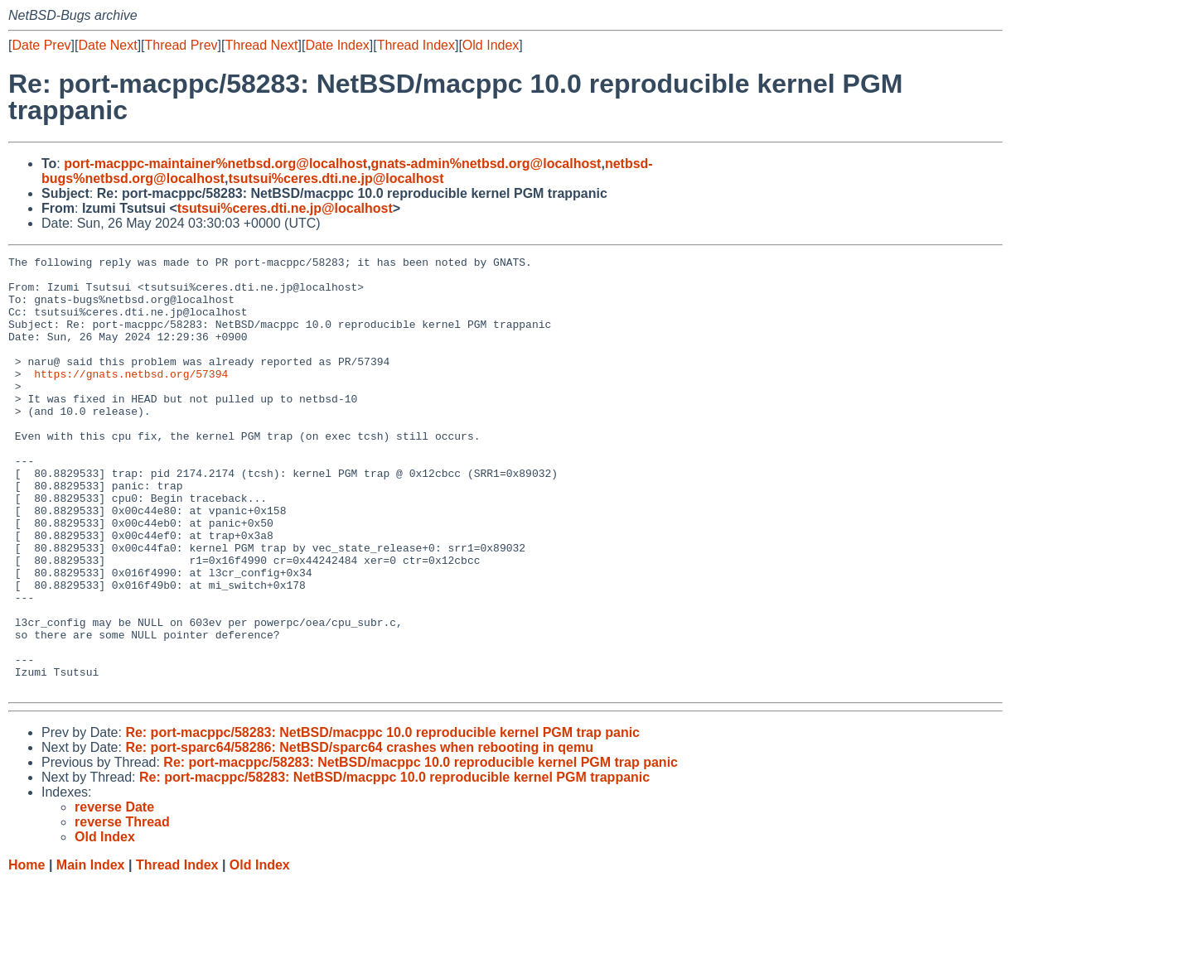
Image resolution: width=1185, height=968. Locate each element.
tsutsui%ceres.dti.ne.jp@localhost (335, 178)
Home (26, 952)
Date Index (337, 45)
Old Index (490, 45)
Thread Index (416, 45)
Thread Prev (181, 45)
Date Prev (41, 45)
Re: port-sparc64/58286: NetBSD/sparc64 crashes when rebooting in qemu (359, 834)
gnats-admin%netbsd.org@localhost (486, 164)
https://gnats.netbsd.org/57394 (131, 398)
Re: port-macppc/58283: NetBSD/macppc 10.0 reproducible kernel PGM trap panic (382, 819)
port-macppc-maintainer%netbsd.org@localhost (215, 164)
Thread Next (261, 45)
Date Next (107, 45)
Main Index (90, 952)
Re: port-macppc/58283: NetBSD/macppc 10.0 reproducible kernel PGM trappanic (394, 864)
